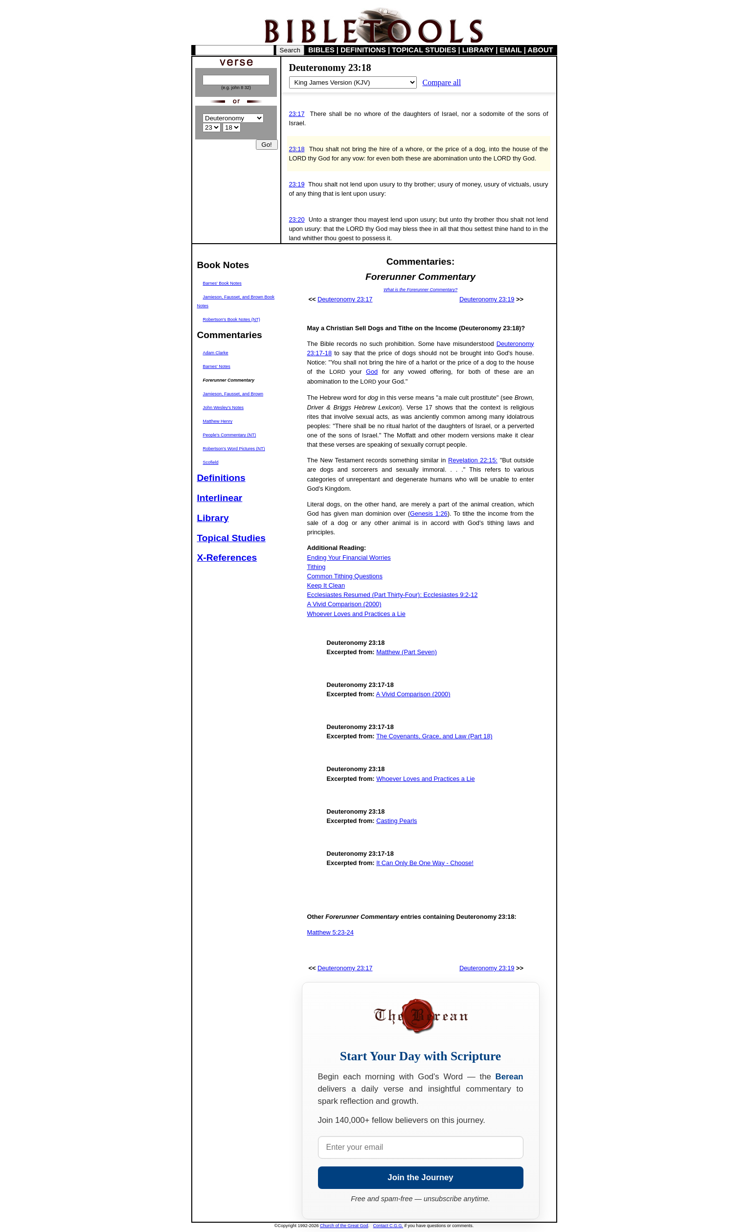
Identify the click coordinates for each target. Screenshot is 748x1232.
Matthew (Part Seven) (406, 652)
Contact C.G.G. (388, 1225)
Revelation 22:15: (473, 460)
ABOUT (540, 50)
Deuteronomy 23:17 (344, 299)
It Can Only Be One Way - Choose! (425, 863)
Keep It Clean (326, 585)
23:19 (297, 184)
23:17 (297, 113)
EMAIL (510, 50)
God (372, 371)
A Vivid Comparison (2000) (344, 604)
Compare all (442, 82)
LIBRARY (478, 50)
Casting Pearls (396, 820)
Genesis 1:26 (429, 513)
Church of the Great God (344, 1225)
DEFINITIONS (363, 50)
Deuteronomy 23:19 (486, 299)
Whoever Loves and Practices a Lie (356, 613)
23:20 (297, 219)
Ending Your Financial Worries (349, 557)
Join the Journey (420, 1177)
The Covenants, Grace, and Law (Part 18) (434, 736)
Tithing (316, 566)
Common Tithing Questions (345, 576)
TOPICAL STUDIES (424, 50)
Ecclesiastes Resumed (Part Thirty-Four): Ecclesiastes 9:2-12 (392, 594)
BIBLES (321, 50)
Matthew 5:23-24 (330, 932)
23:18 (297, 149)
